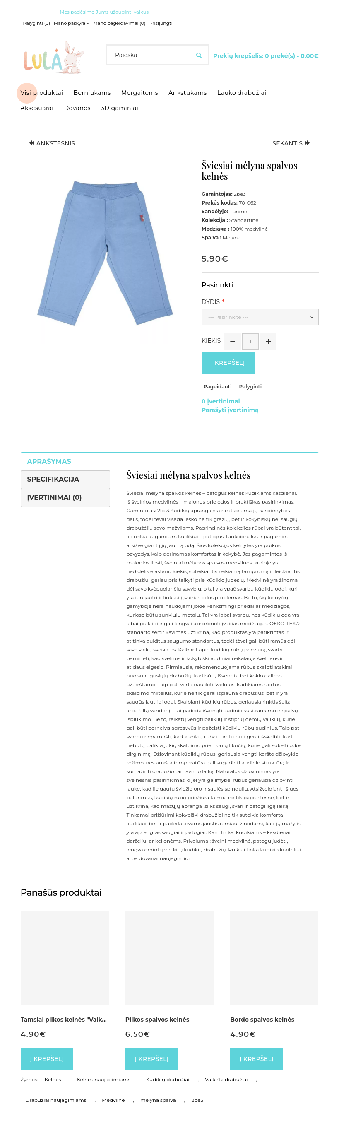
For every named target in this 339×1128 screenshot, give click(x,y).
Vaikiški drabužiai (226, 1079)
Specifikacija (53, 479)
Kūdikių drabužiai (168, 1079)
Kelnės (53, 1079)
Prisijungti (161, 23)
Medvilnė (113, 1100)
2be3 (197, 1100)
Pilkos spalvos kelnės (157, 1019)
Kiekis (211, 341)
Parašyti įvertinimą (230, 410)
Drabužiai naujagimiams (56, 1100)
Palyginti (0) (36, 23)
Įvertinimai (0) (54, 497)
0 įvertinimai (221, 401)
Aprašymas (49, 461)
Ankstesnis (52, 143)
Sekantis (291, 143)
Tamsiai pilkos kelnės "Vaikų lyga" (72, 1019)
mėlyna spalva (158, 1100)
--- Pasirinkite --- (228, 317)
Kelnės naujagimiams (103, 1079)
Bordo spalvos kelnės (262, 1019)
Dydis (211, 302)
